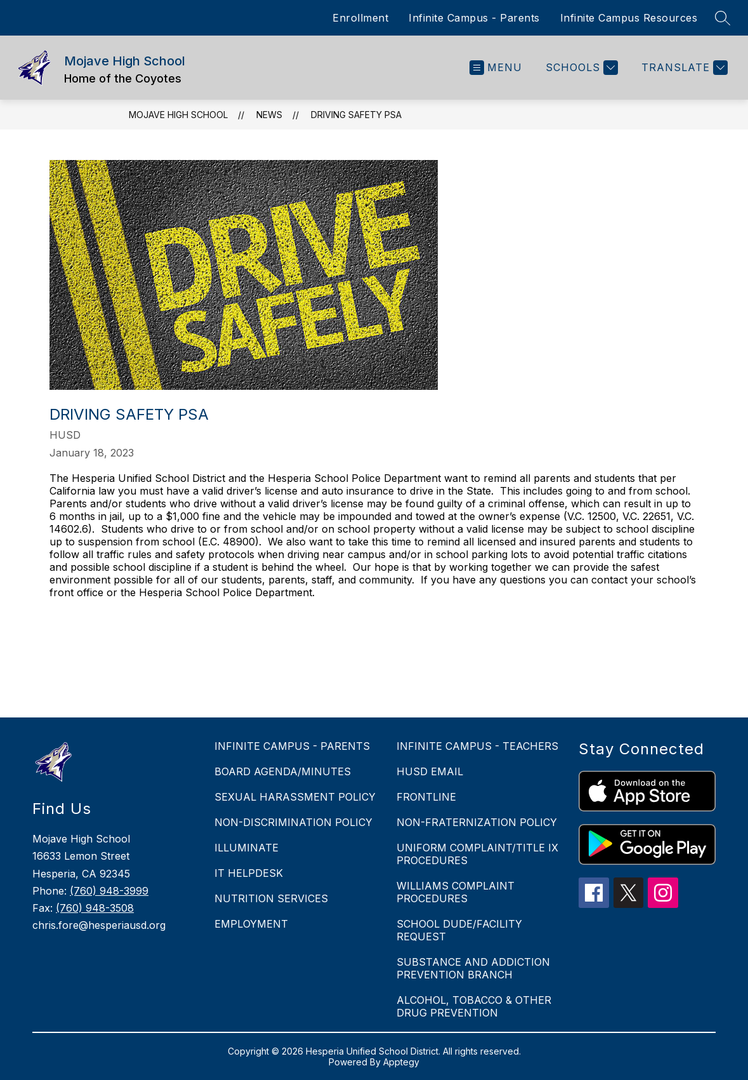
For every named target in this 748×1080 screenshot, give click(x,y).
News (269, 114)
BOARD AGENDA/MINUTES (282, 771)
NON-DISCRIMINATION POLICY (293, 822)
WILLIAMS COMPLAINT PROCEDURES (456, 892)
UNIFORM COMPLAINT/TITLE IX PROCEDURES (477, 854)
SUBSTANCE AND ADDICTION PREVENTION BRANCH (473, 968)
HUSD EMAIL (430, 771)
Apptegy (401, 1062)
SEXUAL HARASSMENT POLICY (295, 796)
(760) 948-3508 (95, 908)
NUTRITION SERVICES (271, 898)
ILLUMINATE (246, 847)
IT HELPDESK (248, 873)
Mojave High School (178, 114)
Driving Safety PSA (356, 114)
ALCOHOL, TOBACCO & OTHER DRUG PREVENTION (474, 1006)
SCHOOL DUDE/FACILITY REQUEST (459, 930)
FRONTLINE (426, 796)
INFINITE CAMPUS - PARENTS (292, 746)
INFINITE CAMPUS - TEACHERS (477, 746)
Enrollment (360, 17)
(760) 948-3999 (109, 890)
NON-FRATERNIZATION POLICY (477, 822)
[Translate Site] (683, 68)
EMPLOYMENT (251, 923)
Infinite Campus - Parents (474, 17)
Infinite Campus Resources (629, 17)
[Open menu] (495, 68)
